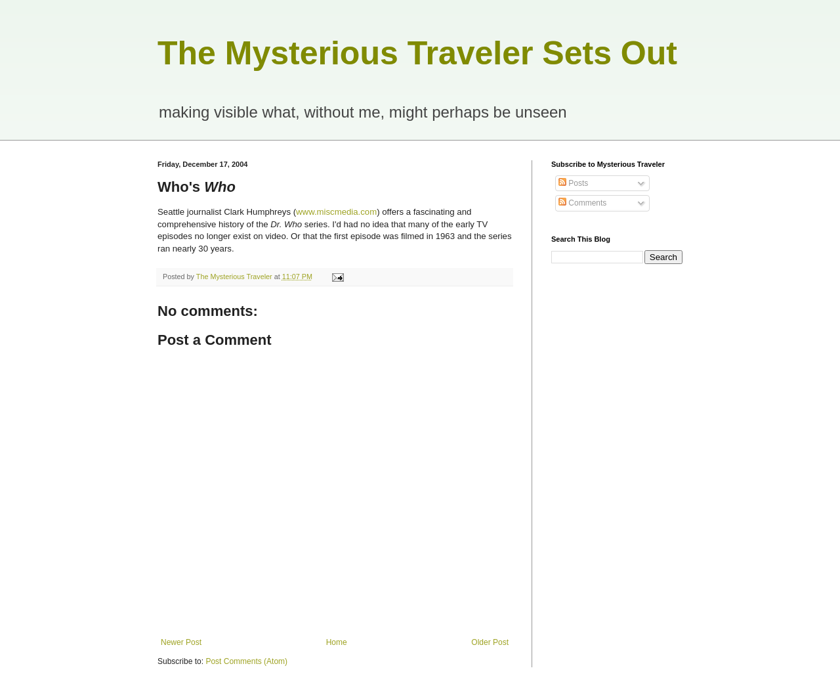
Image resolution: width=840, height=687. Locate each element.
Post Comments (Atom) (246, 661)
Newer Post (181, 642)
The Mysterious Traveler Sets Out (417, 53)
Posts (573, 183)
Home (336, 642)
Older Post (490, 642)
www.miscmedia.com (336, 212)
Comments (582, 203)
